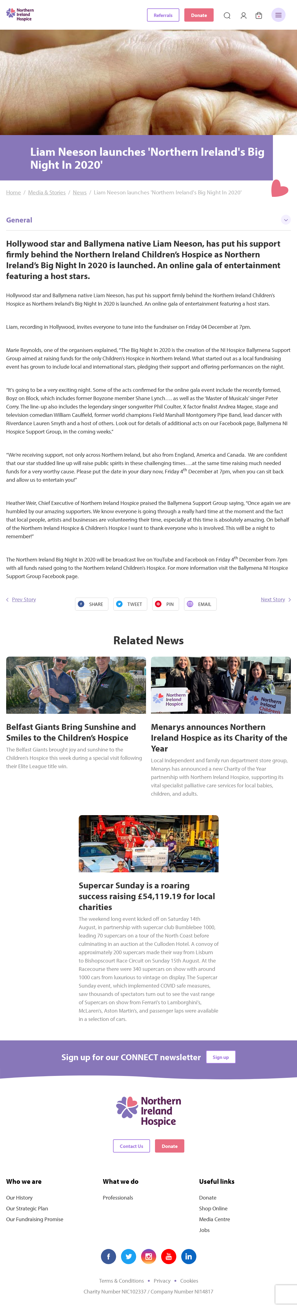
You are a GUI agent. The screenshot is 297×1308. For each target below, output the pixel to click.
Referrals (163, 15)
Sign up (221, 1057)
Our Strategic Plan (27, 1208)
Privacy (162, 1280)
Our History (19, 1197)
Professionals (118, 1197)
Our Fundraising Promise (34, 1219)
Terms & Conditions (121, 1280)
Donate (199, 15)
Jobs (204, 1230)
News (80, 192)
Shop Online (213, 1208)
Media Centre (214, 1219)
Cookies (189, 1280)
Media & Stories (47, 192)
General (148, 220)
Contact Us (131, 1146)
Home (13, 192)
